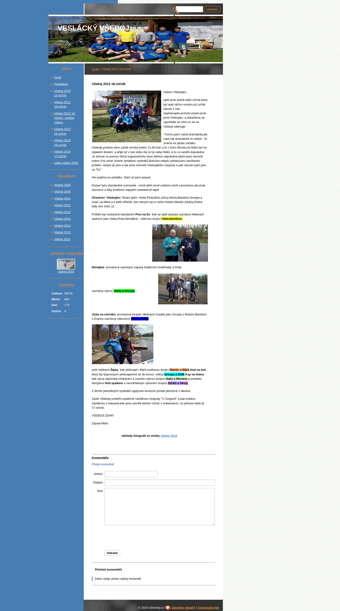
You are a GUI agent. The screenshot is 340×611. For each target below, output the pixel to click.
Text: (100, 491)
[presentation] (153, 538)
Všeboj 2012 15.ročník (62, 131)
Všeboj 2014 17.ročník (62, 154)
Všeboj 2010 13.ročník (62, 93)
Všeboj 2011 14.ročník (62, 104)
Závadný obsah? (184, 607)
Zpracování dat (208, 607)
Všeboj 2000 (62, 185)
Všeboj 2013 (169, 435)
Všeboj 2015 (62, 232)
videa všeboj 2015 (66, 163)
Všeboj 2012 (62, 212)
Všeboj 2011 (62, 205)
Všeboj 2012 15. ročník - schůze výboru (65, 118)
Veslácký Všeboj (93, 28)
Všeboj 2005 (62, 191)
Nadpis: (98, 482)
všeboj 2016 (62, 239)
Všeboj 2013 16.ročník (62, 143)
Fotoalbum (61, 84)
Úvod (95, 69)
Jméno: (98, 474)
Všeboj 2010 (62, 198)
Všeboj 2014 (62, 225)
